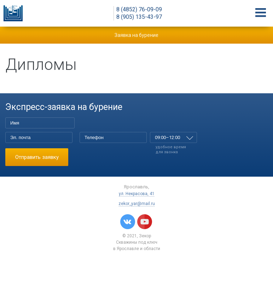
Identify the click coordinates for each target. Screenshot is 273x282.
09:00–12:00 (167, 137)
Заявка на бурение (136, 35)
